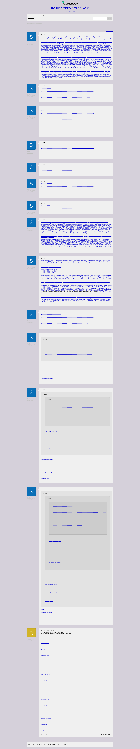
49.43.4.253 (29, 640)
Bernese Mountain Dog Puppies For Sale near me (87, 54)
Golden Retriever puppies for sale (87, 44)
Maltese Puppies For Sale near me (72, 61)
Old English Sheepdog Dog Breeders (83, 74)
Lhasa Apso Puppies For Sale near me (58, 61)
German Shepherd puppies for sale (61, 44)
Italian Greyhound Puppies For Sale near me (78, 60)
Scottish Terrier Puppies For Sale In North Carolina (79, 293)
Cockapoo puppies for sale (59, 42)
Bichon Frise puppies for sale (92, 38)
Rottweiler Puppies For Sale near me (100, 62)
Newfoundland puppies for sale (92, 46)
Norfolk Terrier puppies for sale (105, 46)
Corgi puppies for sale (81, 42)
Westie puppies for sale (78, 50)
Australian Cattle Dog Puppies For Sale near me (75, 53)
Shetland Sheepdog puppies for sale (96, 48)
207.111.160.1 (30, 345)
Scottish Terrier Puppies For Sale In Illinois (63, 282)
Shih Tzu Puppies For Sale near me (92, 63)
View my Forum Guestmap (72, 3)
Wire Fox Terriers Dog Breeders (56, 77)
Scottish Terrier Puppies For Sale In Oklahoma (64, 300)
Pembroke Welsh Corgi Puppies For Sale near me (53, 62)
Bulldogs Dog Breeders (101, 68)
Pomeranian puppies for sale (100, 47)
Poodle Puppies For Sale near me (86, 62)
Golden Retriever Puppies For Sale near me (87, 59)
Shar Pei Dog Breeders (105, 69)
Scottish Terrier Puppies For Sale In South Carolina (51, 264)
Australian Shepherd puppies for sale (77, 37)
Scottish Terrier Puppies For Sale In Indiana (73, 295)
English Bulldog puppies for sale (47, 43)
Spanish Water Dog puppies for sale (74, 49)
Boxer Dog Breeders (82, 68)
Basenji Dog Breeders (50, 67)
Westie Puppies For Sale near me (80, 52)
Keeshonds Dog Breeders (94, 73)
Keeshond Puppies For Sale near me (95, 60)
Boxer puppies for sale (66, 39)
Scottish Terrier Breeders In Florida (85, 279)
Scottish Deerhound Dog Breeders (96, 75)
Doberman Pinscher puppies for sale (105, 42)
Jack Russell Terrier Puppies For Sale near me (71, 65)
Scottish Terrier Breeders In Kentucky (84, 260)
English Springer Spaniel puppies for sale (62, 43)
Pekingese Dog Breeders (104, 74)
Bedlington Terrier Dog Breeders (70, 67)
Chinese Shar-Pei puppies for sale (103, 40)
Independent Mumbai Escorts (46, 718)
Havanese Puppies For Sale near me (48, 60)
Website (49, 734)
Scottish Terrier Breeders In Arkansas (71, 277)
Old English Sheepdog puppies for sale (48, 47)
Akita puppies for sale (52, 36)
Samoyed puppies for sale (71, 48)
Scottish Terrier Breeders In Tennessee (48, 284)
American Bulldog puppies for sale (87, 36)
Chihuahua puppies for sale (91, 40)
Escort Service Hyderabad (46, 661)
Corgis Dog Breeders (96, 69)
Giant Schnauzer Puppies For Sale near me (70, 59)
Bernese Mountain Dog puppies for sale (78, 38)
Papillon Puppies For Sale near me (87, 65)
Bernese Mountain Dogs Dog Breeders (84, 67)
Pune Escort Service (44, 649)
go (41, 88)
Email (43, 734)
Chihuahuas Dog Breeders (86, 69)
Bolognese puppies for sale (103, 38)
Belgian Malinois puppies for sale (63, 38)
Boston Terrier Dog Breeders (72, 68)
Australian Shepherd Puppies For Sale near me (94, 53)
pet (41, 365)
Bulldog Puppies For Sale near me (50, 57)
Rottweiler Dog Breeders (65, 75)
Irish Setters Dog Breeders (56, 73)
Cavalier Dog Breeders (76, 69)
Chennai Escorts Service (45, 711)
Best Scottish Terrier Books (46, 263)
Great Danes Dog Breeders (94, 72)
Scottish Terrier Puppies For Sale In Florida (52, 279)
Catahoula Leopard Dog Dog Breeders (64, 69)
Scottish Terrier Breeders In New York (53, 299)
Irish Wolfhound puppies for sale (64, 45)
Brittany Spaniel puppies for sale (77, 39)
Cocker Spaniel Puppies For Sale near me (50, 58)
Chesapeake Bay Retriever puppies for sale (77, 40)
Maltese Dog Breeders (59, 74)
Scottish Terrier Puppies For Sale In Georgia (49, 280)
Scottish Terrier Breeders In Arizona (96, 261)
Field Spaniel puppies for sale (76, 43)
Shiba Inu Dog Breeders (49, 76)
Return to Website (32, 16)
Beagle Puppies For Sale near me (70, 54)
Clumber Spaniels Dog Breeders (47, 71)
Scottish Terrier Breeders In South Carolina (49, 268)
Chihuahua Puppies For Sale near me (87, 57)
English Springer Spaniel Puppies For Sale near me (87, 58)
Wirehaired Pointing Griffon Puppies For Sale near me (91, 64)
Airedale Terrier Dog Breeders (64, 66)
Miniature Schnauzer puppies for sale (78, 46)
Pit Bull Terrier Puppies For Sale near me (72, 62)
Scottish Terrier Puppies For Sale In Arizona (63, 261)
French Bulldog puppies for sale (104, 43)
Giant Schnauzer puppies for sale (74, 44)
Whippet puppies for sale (89, 50)
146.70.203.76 (30, 44)
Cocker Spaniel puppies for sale (71, 42)
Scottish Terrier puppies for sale (83, 48)
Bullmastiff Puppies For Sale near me (55, 65)
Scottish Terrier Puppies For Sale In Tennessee (65, 283)
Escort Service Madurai (45, 674)
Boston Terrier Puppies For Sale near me (79, 55)
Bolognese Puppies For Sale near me (48, 55)
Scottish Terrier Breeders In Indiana (48, 297)
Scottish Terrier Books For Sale (68, 263)
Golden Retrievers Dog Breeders (82, 72)
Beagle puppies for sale (51, 38)
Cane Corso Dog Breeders (51, 69)
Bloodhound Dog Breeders (49, 68)
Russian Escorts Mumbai (45, 686)
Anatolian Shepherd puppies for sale (62, 37)
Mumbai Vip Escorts (45, 636)
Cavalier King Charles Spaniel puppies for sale (59, 40)
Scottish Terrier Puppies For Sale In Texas (83, 294)
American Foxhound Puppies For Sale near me (57, 53)
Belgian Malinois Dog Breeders (98, 67)
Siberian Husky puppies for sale (48, 49)
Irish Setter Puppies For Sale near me (62, 60)
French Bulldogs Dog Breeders (56, 72)
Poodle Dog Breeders (55, 75)
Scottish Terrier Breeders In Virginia (103, 299)
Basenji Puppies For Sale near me (57, 54)
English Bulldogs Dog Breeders (97, 71)
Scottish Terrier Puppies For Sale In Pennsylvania (65, 284)
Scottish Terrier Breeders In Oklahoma (99, 300)
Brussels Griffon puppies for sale (90, 39)
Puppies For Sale (44, 36)
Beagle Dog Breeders (59, 67)
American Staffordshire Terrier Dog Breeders (84, 76)
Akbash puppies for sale (61, 36)
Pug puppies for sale (51, 48)
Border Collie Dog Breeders (60, 68)
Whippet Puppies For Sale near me (73, 64)
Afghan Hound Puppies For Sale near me (96, 52)
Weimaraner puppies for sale (68, 50)
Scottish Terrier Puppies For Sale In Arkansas (54, 277)
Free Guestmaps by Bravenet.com (70, 4)
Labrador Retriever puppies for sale (103, 45)
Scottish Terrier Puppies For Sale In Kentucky (68, 260)
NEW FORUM (72, 11)
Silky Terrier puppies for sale (61, 49)
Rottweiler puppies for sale (60, 48)
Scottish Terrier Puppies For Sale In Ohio (49, 269)
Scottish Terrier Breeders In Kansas (92, 262)
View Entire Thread (109, 31)
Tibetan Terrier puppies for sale (56, 50)
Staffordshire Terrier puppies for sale (99, 49)
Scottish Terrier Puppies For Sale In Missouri (53, 276)
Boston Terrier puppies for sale (56, 39)
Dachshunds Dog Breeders (71, 71)
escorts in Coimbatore (45, 643)
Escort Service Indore (45, 655)
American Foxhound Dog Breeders (77, 66)
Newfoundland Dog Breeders (69, 74)
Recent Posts (31, 18)
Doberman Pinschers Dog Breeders (83, 71)
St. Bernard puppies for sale (86, 49)
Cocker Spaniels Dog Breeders (59, 71)
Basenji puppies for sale (98, 37)
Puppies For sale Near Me (53, 52)
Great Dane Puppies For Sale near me (103, 59)
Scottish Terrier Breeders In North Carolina (49, 294)
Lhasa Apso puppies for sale (46, 46)
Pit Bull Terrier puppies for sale (88, 47)
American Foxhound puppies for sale (48, 37)
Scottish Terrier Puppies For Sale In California (54, 278)
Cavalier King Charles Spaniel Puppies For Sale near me (69, 57)
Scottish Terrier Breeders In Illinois (47, 293)
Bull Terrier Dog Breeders (91, 68)
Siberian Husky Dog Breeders (69, 76)
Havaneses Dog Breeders (45, 73)
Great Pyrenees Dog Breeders (105, 72)
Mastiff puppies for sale (66, 46)
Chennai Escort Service (45, 705)
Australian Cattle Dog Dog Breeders (91, 66)
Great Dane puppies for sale (100, 44)
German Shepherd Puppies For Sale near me (52, 59)
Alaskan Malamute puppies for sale (73, 36)
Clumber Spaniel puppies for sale (47, 42)
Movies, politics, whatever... (54, 16)
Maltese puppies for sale (56, 46)
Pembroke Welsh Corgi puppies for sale (74, 47)
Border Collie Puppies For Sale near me (63, 55)
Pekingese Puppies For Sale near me (102, 65)
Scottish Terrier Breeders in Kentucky (99, 260)
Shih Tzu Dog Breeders (58, 76)
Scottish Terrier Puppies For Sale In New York (74, 298)
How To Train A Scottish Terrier (50, 290)
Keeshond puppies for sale (90, 45)
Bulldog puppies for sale (102, 39)
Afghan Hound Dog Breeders (52, 66)
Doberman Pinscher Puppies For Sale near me (68, 58)
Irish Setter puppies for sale (52, 45)
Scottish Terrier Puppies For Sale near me (59, 63)
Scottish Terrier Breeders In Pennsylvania (54, 285)
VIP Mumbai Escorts (45, 699)
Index (39, 16)
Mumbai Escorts (44, 724)
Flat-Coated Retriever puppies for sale (89, 43)
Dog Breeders (43, 66)
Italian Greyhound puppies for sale (78, 45)
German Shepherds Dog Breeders (69, 72)
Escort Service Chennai (45, 730)
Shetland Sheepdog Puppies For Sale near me (76, 63)
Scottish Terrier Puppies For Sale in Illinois (80, 282)
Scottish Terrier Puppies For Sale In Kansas (59, 262)
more (53, 301)
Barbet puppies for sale (89, 37)
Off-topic (44, 16)
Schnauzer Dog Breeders (85, 75)
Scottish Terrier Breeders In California (70, 278)
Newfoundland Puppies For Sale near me (66, 52)
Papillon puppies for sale (61, 47)
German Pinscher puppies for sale (47, 44)
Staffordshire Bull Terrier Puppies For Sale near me (56, 64)
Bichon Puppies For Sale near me (104, 54)
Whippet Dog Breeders (45, 77)
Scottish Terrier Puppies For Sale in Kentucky (50, 260)
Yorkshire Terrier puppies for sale (47, 51)
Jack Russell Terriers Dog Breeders (82, 73)
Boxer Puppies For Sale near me (93, 55)
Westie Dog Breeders (106, 76)
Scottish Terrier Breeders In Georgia (101, 280)
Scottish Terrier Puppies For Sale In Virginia (69, 299)
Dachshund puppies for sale (91, 42)
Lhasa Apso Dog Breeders (49, 74)
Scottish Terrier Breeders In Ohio (47, 272)
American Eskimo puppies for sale (101, 36)
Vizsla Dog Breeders (98, 76)
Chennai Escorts (44, 680)
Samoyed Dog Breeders (75, 75)
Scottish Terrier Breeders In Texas (57, 295)
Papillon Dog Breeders (95, 74)
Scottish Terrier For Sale (62, 275)
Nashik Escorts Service (45, 668)
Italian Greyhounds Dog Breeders (68, 73)
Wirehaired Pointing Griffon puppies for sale (102, 50)
